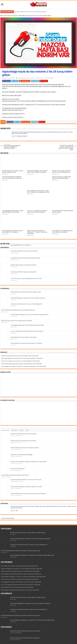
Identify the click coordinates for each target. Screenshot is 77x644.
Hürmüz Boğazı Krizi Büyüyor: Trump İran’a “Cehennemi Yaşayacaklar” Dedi (38, 191)
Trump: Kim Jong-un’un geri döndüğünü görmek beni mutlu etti (26, 278)
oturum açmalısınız (26, 245)
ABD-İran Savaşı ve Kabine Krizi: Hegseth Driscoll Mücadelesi (61, 177)
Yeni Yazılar (14, 430)
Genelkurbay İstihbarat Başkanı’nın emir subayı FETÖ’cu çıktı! (26, 479)
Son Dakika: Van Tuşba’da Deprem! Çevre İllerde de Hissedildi (62, 231)
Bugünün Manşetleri (13, 15)
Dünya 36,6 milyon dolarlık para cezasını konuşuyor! (24, 433)
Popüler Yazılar (5, 430)
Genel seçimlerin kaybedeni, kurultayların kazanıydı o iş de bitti (26, 486)
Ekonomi (28, 78)
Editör (5, 78)
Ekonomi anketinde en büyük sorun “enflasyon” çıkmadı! (24, 447)
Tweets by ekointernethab (7, 518)
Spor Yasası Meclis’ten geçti (18, 468)
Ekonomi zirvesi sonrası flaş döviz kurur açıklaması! (23, 440)
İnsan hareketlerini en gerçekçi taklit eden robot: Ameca (15, 475)
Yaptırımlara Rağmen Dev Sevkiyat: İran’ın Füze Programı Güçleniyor (30, 11)
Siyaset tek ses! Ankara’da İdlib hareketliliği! (21, 454)
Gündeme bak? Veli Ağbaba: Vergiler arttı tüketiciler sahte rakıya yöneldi (28, 461)
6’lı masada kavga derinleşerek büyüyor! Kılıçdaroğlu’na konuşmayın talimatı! (12, 146)
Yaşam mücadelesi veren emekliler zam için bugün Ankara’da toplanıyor (28, 493)
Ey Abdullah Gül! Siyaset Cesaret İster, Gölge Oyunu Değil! (25, 258)
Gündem (33, 78)
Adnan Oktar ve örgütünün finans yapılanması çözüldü (24, 251)
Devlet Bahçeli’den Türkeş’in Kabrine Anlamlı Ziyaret (24, 337)
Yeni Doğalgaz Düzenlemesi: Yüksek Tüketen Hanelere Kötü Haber (12, 211)
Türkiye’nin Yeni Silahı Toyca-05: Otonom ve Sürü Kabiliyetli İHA (61, 171)
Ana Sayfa (3, 15)
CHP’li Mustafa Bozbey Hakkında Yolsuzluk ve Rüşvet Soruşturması (12, 177)
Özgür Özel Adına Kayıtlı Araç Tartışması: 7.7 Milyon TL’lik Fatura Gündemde (37, 232)
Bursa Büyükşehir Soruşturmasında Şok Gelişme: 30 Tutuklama (12, 231)
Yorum (27, 430)
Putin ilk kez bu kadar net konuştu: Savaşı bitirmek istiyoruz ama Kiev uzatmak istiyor (64, 147)
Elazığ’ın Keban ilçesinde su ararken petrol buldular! (23, 265)
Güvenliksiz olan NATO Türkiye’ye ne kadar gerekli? (23, 272)
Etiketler (21, 430)
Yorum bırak (40, 78)
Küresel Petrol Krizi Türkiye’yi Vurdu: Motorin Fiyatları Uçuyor (12, 171)
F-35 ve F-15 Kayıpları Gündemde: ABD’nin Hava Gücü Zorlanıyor (37, 211)
